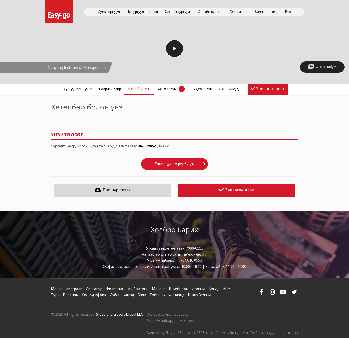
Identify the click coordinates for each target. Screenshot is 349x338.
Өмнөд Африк (94, 294)
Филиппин (115, 288)
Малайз (158, 288)
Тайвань (157, 294)
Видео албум (201, 88)
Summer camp (266, 12)
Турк (55, 294)
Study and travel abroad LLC (119, 314)
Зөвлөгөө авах (270, 88)
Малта (56, 288)
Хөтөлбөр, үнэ (139, 88)
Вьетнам (71, 294)
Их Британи (138, 288)
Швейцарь (178, 288)
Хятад (129, 294)
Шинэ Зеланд (199, 294)
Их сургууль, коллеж (142, 12)
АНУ (226, 288)
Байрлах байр (110, 88)
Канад (214, 288)
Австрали (74, 288)
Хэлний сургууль (178, 12)
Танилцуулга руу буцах (174, 163)
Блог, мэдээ (238, 12)
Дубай (115, 294)
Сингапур (94, 288)
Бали (142, 294)
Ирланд (198, 288)
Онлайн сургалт (210, 12)
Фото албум (171, 89)
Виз (288, 12)
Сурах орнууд (109, 12)
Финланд (176, 294)
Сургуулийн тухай (78, 88)
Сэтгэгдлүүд (229, 88)
